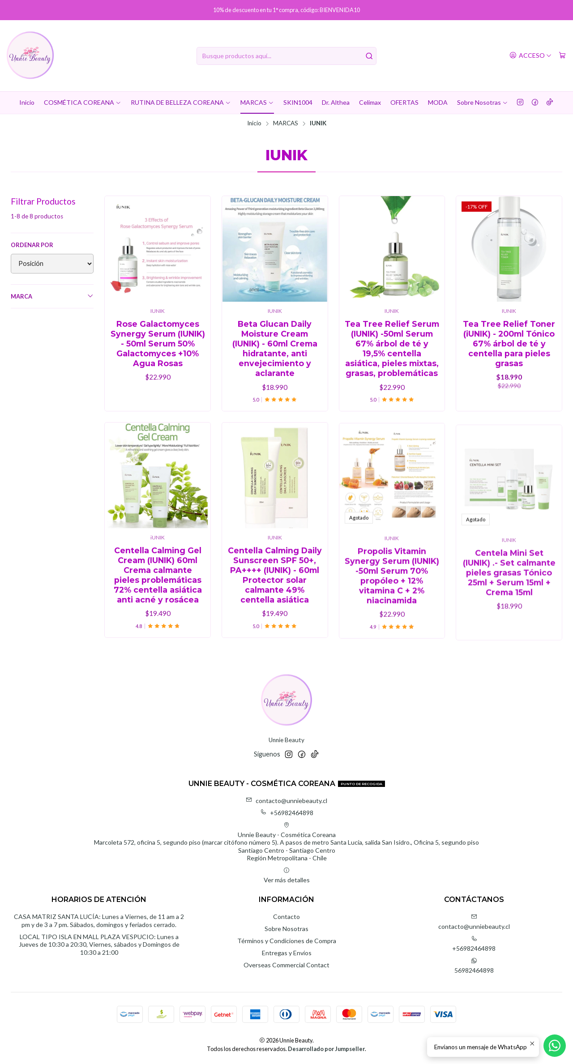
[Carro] (562, 55)
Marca (52, 296)
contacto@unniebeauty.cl (286, 800)
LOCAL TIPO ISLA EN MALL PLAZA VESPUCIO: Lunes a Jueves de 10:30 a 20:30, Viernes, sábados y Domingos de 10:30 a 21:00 (99, 944)
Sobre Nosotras (482, 102)
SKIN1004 (297, 102)
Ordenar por (32, 244)
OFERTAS (404, 102)
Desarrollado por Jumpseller (326, 1048)
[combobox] (287, 56)
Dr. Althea (336, 102)
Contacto (286, 916)
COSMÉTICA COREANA (82, 102)
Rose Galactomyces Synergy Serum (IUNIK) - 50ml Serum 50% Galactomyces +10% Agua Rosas (158, 343)
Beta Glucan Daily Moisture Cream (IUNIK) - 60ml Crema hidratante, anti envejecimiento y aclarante (274, 348)
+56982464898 (286, 812)
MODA (438, 102)
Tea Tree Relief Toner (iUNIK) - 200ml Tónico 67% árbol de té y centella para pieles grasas (509, 343)
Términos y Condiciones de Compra (286, 940)
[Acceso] (530, 55)
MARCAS (257, 102)
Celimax (370, 102)
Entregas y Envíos (287, 953)
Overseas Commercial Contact (286, 965)
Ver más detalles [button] (287, 875)
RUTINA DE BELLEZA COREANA (181, 102)
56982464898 (474, 965)
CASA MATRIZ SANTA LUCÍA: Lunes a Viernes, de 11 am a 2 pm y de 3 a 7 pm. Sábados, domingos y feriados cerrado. (99, 920)
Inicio (26, 102)
